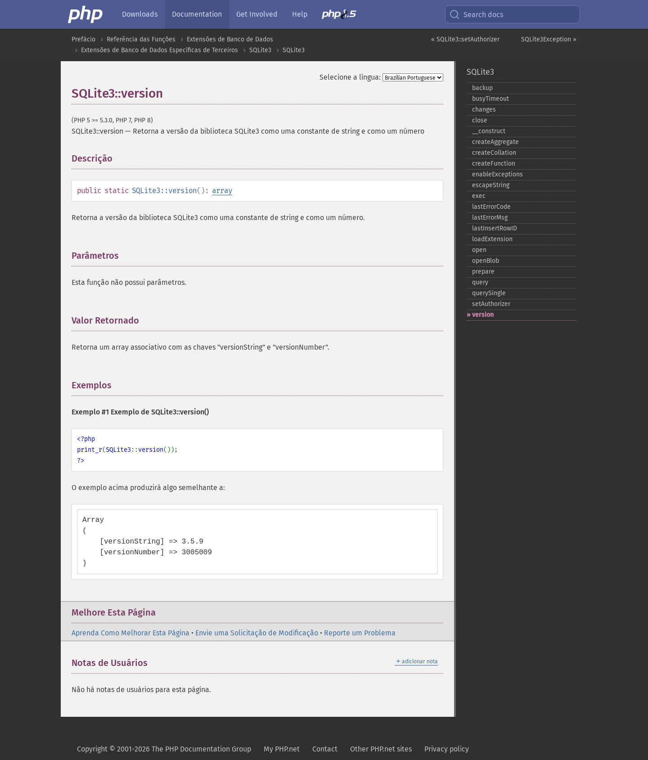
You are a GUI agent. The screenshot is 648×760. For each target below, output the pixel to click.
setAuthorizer (491, 304)
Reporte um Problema (360, 633)
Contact (325, 749)
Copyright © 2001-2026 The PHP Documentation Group (164, 749)
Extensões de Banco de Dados (230, 39)
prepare (483, 271)
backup (482, 88)
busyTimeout (490, 99)
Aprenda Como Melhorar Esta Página (130, 633)
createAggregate (495, 142)
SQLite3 (260, 50)
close (479, 120)
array (222, 190)
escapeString (490, 185)
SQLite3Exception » (548, 39)
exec (479, 196)
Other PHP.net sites (381, 749)
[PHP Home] (86, 14)
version (483, 315)
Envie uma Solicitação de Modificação (256, 633)
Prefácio (83, 39)
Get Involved (257, 14)
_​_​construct (488, 131)
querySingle (489, 293)
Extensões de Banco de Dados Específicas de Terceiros (159, 50)
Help (299, 14)
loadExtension (492, 239)
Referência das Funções (141, 39)
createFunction (493, 163)
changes (484, 109)
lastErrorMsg (490, 217)
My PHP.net (282, 749)
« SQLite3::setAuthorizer (465, 39)
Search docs (476, 14)
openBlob (485, 261)
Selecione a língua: (350, 77)
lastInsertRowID (494, 228)
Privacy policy (446, 749)
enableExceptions (497, 174)
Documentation (197, 14)
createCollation (494, 153)
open (479, 250)
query (480, 282)
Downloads (140, 14)
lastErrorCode (491, 207)
